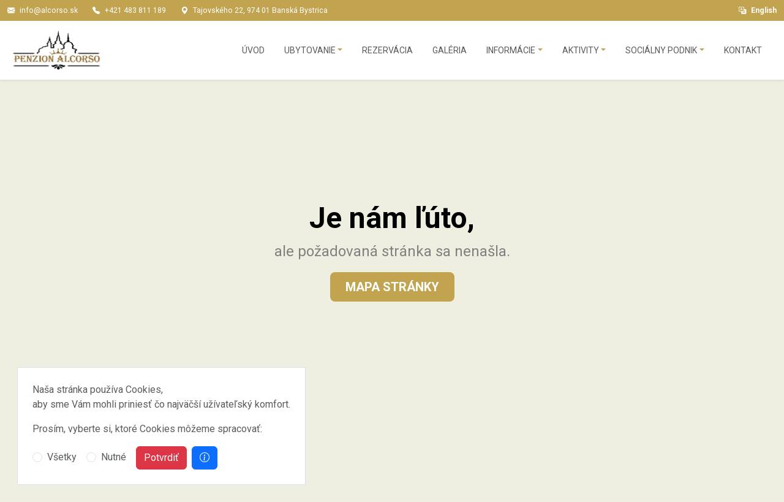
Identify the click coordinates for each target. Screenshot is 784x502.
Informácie (510, 50)
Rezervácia (387, 50)
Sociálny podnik (661, 50)
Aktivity (580, 50)
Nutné (113, 457)
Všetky (62, 457)
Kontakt (743, 50)
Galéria (449, 50)
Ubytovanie (310, 50)
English (758, 10)
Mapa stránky (392, 287)
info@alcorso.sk (49, 10)
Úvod (253, 50)
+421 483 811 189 (135, 10)
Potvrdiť (161, 457)
